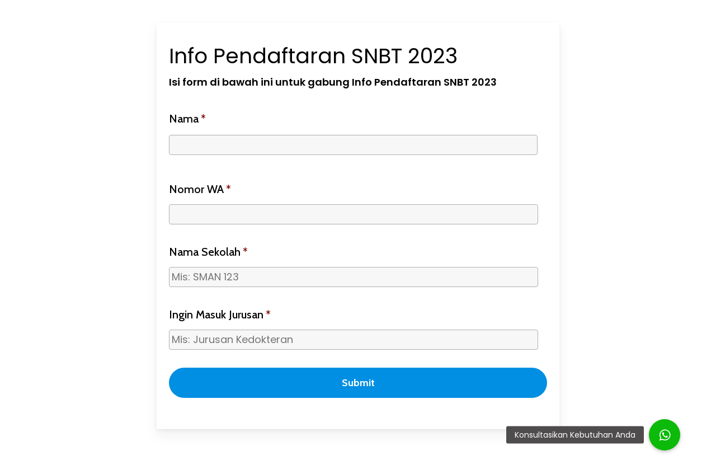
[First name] (353, 145)
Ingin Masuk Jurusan (220, 314)
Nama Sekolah (208, 252)
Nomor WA (200, 189)
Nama (187, 118)
